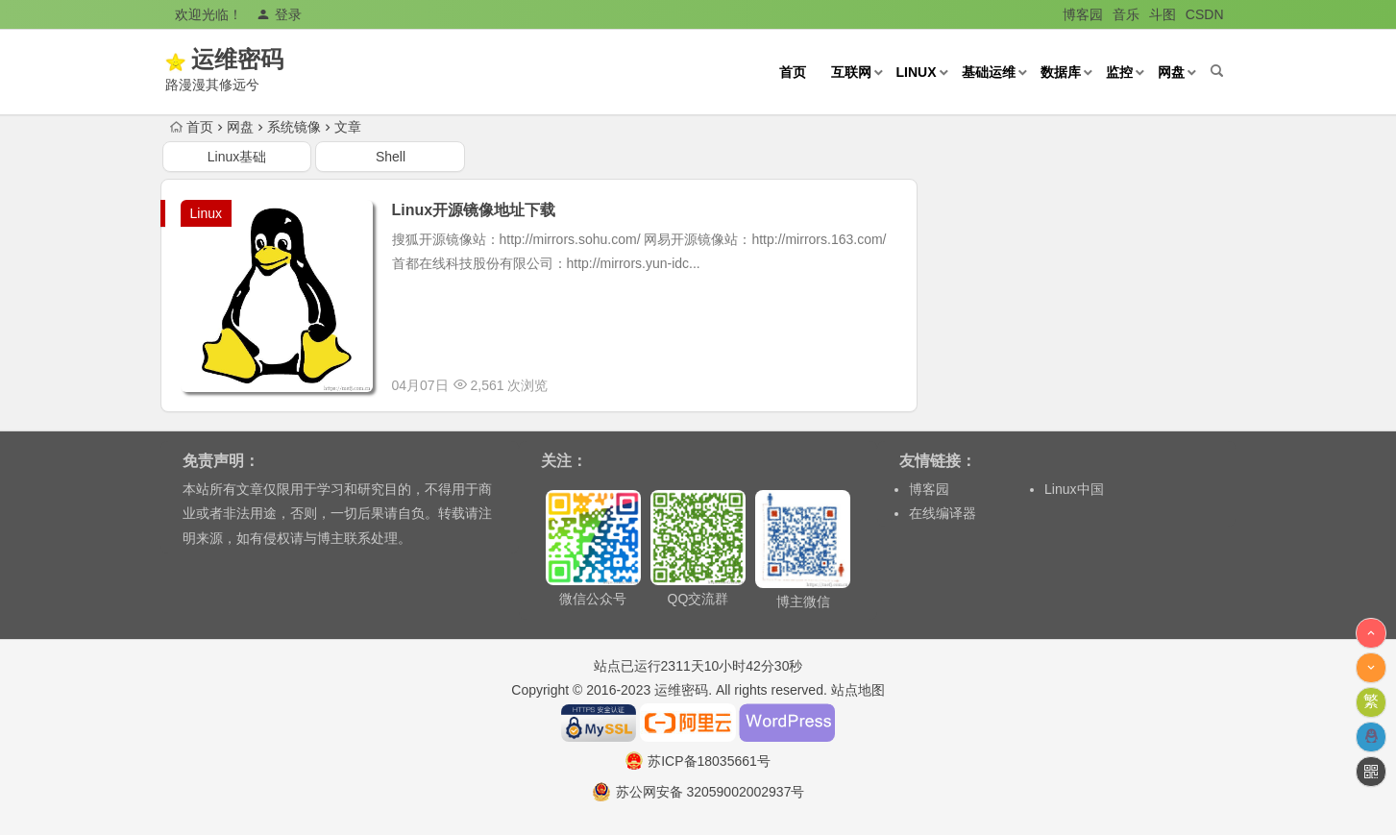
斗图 (1162, 14)
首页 (792, 72)
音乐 (1126, 14)
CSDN (1205, 14)
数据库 (1061, 72)
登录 (279, 14)
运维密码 (264, 59)
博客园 (1083, 14)
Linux (916, 72)
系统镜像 (294, 127)
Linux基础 (237, 156)
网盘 (1171, 72)
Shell (390, 156)
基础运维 (989, 72)
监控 (1119, 72)
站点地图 (858, 690)
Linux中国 (1073, 489)
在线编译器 (942, 513)
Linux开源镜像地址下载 (474, 210)
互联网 (851, 72)
